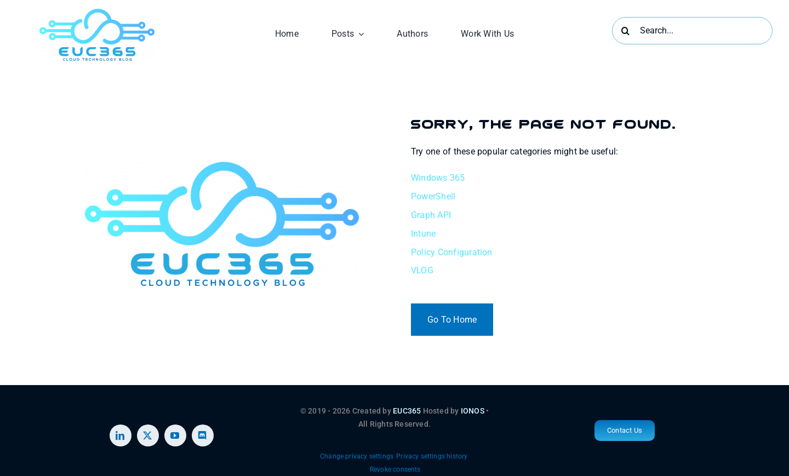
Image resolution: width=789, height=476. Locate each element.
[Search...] (692, 30)
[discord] (203, 435)
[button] (356, 457)
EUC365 (407, 410)
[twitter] (148, 435)
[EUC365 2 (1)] (97, 12)
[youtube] (175, 435)
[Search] (625, 30)
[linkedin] (121, 435)
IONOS (472, 410)
